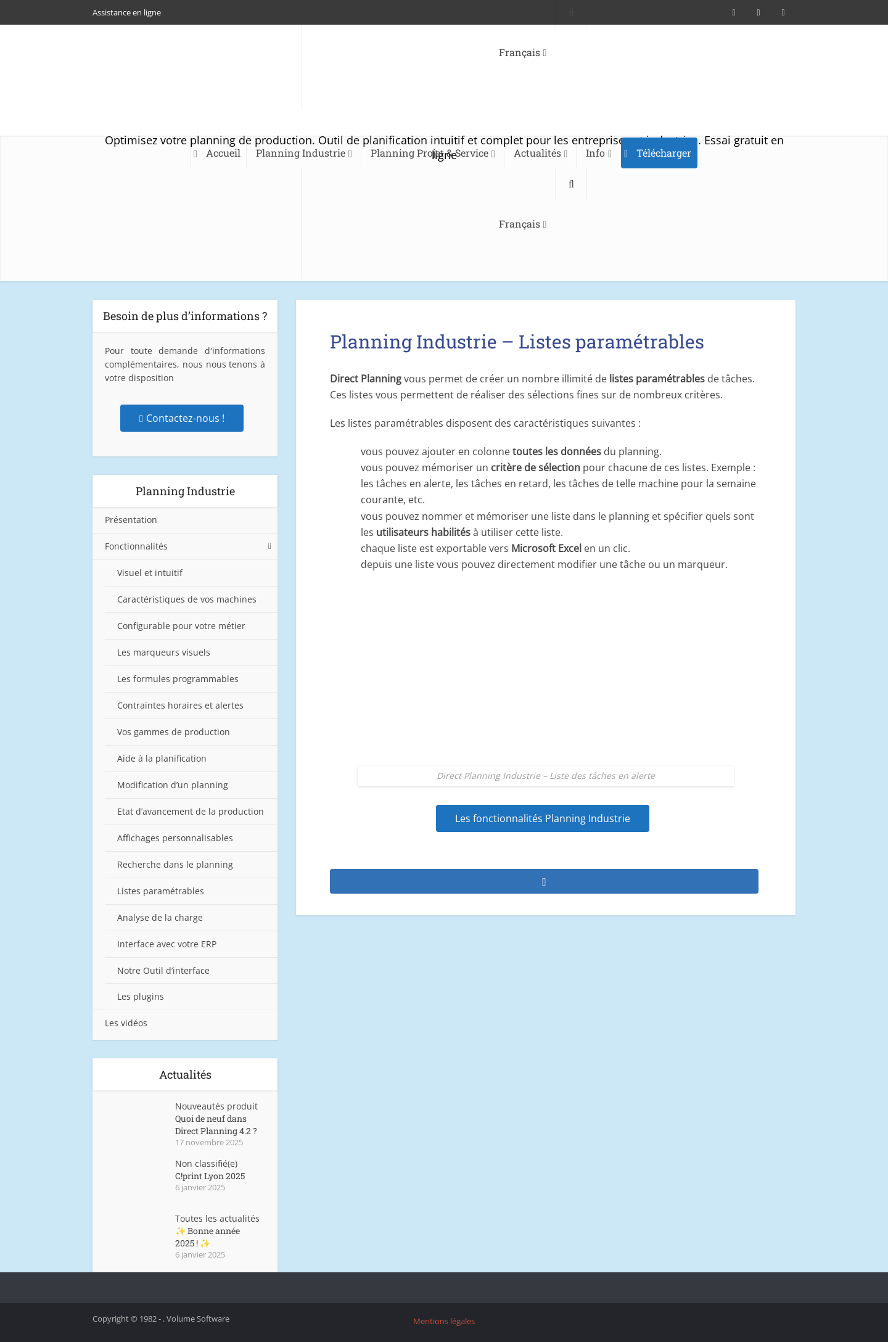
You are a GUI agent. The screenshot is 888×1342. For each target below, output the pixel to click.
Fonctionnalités (136, 546)
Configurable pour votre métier (181, 626)
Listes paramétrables (160, 891)
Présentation (131, 519)
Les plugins (140, 996)
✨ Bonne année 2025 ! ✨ (207, 1237)
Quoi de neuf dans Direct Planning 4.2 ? (216, 1125)
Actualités (537, 152)
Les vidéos (126, 1023)
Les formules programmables (178, 679)
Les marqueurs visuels (163, 652)
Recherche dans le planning (175, 864)
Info (595, 152)
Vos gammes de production (173, 732)
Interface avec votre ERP (166, 944)
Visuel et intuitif (150, 572)
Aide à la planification (162, 758)
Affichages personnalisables (175, 838)
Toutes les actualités (217, 1218)
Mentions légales (444, 1321)
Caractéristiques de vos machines (187, 599)
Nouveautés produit (216, 1106)
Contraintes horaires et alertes (180, 705)
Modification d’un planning (172, 785)
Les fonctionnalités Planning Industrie (542, 818)
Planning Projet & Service (429, 152)
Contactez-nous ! (181, 418)
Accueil (223, 152)
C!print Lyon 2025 (210, 1176)
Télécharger (663, 152)
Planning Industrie (300, 152)
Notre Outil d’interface (163, 970)
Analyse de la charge (160, 917)
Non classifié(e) (206, 1163)
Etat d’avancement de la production (190, 811)
